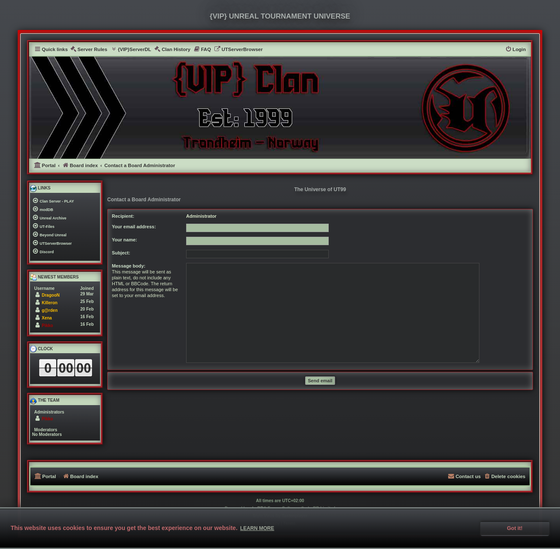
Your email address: (134, 226)
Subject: (121, 252)
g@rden (50, 310)
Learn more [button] (257, 528)
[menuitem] (89, 49)
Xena (47, 318)
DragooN (51, 295)
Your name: (124, 239)
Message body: (128, 265)
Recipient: (123, 216)
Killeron (49, 302)
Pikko (47, 325)
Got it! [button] (514, 528)
